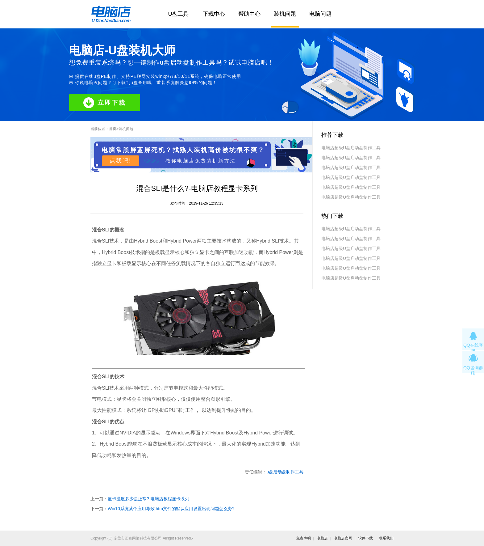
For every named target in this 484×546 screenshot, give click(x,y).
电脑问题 (320, 14)
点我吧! (120, 161)
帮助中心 (249, 14)
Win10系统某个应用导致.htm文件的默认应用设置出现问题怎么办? (171, 508)
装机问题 (285, 14)
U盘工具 (178, 14)
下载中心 (214, 14)
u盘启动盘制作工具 (284, 471)
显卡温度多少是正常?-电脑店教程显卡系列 (148, 498)
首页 (112, 129)
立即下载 (104, 102)
